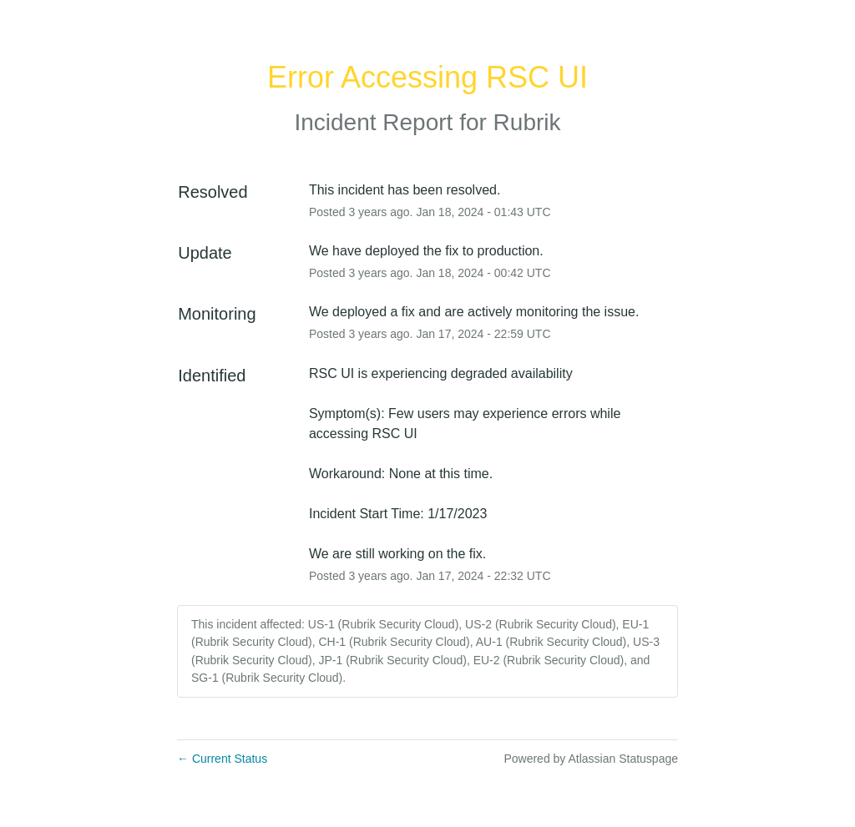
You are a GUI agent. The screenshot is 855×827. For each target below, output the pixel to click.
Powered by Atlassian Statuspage (590, 758)
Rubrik (527, 122)
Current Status (222, 758)
